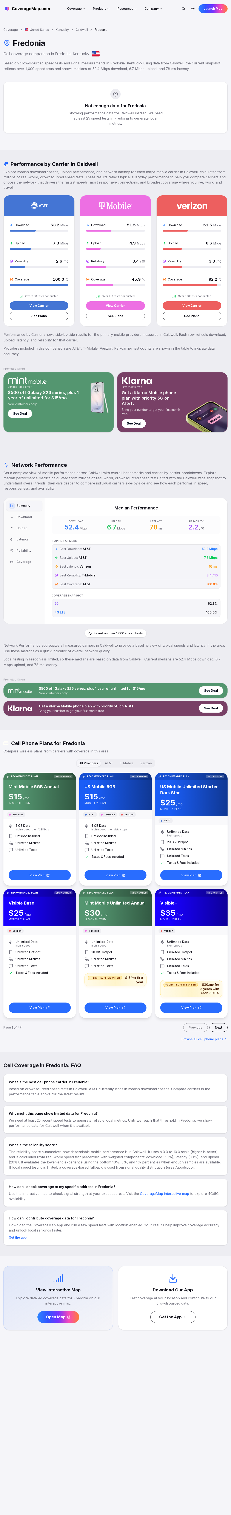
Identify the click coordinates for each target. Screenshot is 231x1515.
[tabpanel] (136, 561)
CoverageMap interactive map (164, 1193)
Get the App (173, 1317)
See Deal (20, 414)
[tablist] (24, 561)
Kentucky (62, 29)
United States (37, 29)
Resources (127, 8)
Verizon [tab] (146, 763)
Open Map (58, 1317)
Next (218, 1027)
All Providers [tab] (88, 763)
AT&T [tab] (109, 763)
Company (153, 8)
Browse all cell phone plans (205, 1039)
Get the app (18, 1237)
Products (101, 8)
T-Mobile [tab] (127, 763)
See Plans (39, 316)
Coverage (76, 8)
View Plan (39, 875)
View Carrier (39, 305)
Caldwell (82, 29)
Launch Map (213, 8)
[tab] (24, 506)
